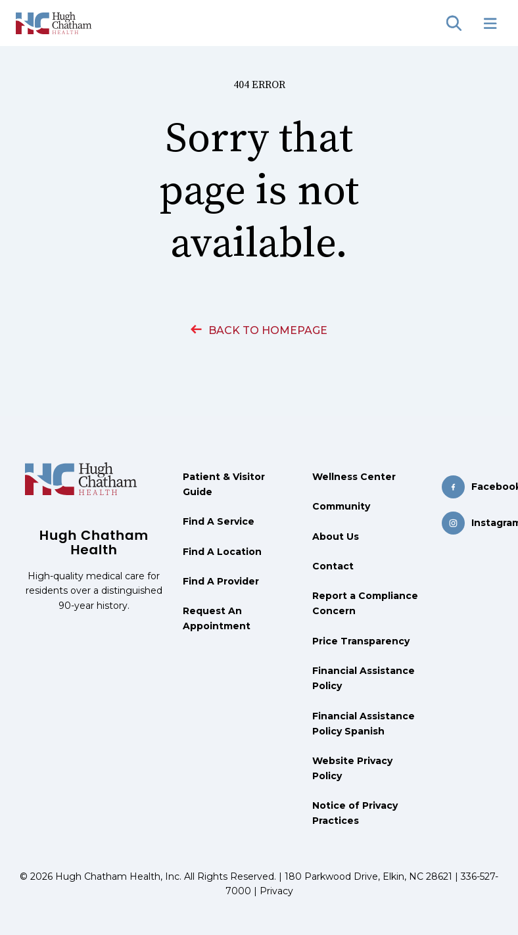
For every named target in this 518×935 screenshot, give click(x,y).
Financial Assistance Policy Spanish (363, 723)
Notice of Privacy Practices (355, 813)
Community (341, 506)
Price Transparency (361, 641)
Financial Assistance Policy (363, 678)
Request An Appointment (216, 618)
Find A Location (222, 552)
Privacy (276, 891)
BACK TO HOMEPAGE (259, 330)
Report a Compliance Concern (365, 603)
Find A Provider (221, 581)
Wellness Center (354, 477)
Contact (333, 566)
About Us (335, 536)
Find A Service (218, 521)
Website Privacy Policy (352, 768)
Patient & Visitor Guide (224, 484)
